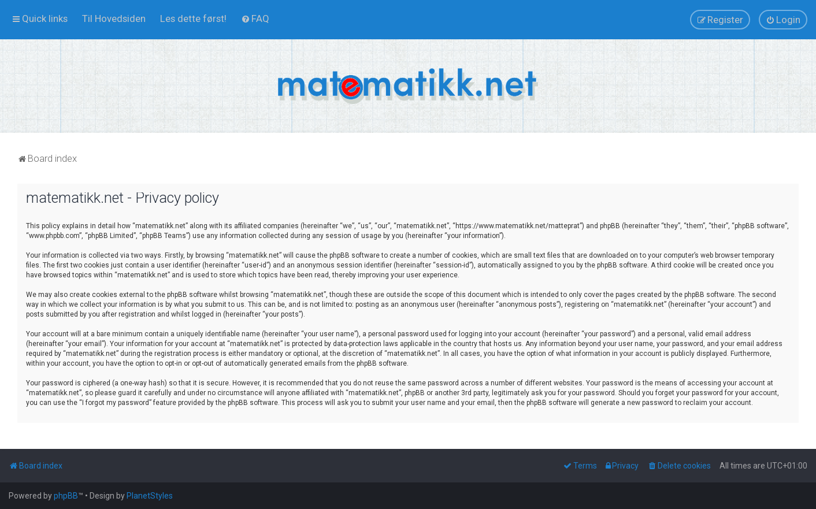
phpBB (66, 495)
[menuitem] (114, 18)
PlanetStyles (150, 495)
